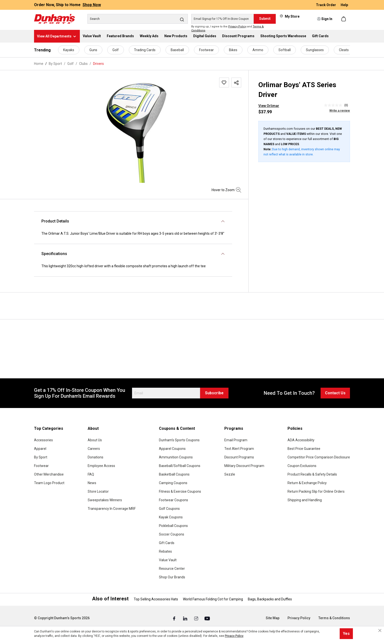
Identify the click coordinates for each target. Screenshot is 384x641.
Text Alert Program (239, 449)
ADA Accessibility (301, 440)
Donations (95, 457)
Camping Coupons (173, 483)
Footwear (206, 50)
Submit (265, 19)
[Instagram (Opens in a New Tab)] (196, 618)
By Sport (40, 457)
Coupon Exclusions (302, 466)
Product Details (55, 221)
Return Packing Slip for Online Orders (316, 491)
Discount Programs (239, 457)
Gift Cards (166, 543)
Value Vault (168, 560)
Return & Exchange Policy (307, 483)
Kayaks (68, 50)
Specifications (54, 253)
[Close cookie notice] (380, 630)
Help (344, 5)
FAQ (91, 474)
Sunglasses (315, 50)
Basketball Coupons (174, 474)
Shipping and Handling (305, 500)
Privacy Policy (237, 26)
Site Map (272, 618)
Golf (115, 50)
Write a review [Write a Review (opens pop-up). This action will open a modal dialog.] (339, 110)
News (92, 483)
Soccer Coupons (171, 534)
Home (38, 64)
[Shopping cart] (344, 18)
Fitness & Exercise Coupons (180, 491)
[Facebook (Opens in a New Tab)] (174, 618)
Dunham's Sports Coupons (179, 440)
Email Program (235, 440)
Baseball (177, 50)
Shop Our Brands (172, 577)
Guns (93, 50)
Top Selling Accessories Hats (156, 599)
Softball (284, 50)
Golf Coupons (169, 509)
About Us (95, 440)
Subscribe (214, 393)
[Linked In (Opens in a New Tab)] (185, 618)
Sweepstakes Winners (105, 500)
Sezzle (229, 474)
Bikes (233, 50)
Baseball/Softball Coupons (179, 466)
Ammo (257, 50)
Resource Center (172, 569)
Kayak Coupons (171, 517)
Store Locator (98, 491)
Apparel (40, 449)
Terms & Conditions (334, 618)
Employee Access (101, 466)
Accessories (43, 440)
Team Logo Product (49, 483)
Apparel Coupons (172, 449)
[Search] (137, 19)
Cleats (344, 50)
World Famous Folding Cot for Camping (213, 599)
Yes (346, 633)
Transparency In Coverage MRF (112, 509)
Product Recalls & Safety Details (312, 474)
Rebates (165, 551)
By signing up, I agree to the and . (227, 28)
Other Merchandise (49, 474)
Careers (94, 449)
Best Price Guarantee (304, 449)
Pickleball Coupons (173, 526)
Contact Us (335, 393)
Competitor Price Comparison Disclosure (319, 457)
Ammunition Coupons (176, 457)
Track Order (326, 5)
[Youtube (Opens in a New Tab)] (207, 618)
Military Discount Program (244, 466)
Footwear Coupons (173, 500)
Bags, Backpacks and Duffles (270, 599)
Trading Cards (145, 50)
